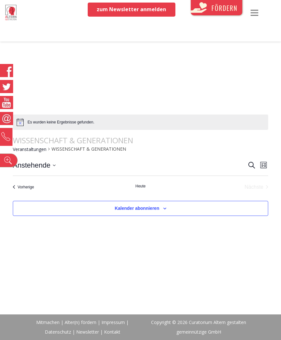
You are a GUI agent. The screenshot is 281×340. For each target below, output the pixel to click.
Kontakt (112, 332)
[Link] (11, 13)
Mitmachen (48, 322)
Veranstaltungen (29, 149)
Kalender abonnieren (137, 208)
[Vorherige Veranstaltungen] (23, 187)
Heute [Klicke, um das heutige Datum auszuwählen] (140, 186)
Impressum (113, 322)
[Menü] (254, 13)
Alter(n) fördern (80, 322)
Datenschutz (58, 332)
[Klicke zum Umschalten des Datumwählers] (34, 165)
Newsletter (88, 332)
